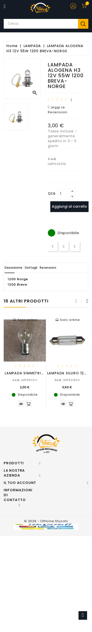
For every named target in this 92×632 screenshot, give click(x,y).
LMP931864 (67, 380)
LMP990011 (24, 380)
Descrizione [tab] (13, 267)
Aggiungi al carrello (69, 206)
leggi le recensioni (57, 109)
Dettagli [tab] (31, 267)
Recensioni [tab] (48, 267)
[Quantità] (64, 194)
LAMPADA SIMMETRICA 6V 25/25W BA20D (44, 373)
